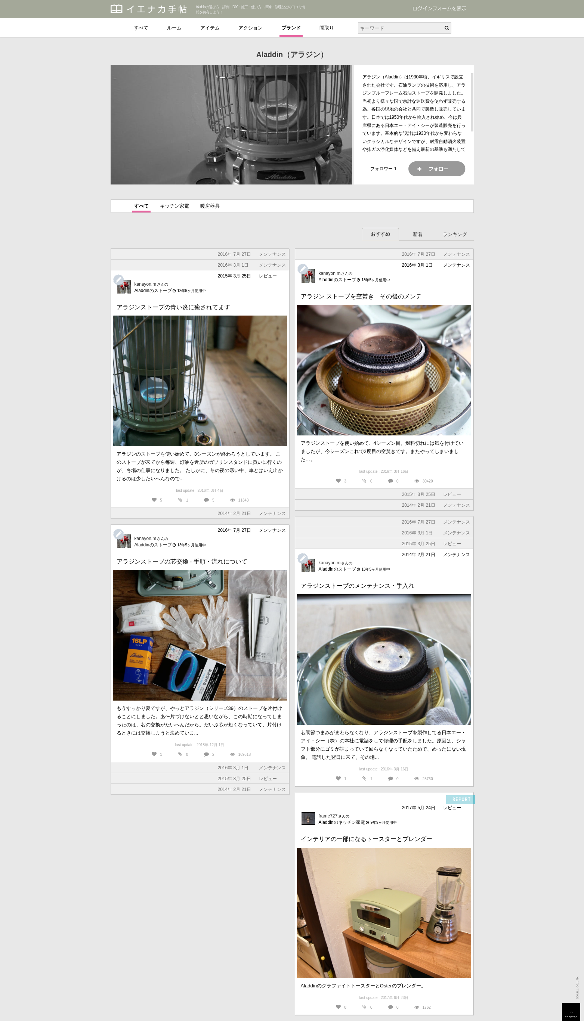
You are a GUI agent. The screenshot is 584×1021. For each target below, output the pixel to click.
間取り (326, 28)
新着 (418, 234)
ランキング (455, 234)
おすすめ (380, 234)
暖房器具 (210, 206)
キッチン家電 (174, 206)
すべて (141, 28)
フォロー (437, 168)
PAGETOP (571, 1012)
